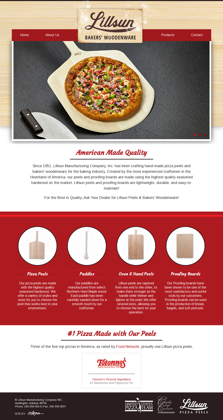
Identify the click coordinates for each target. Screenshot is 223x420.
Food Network (127, 347)
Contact (197, 35)
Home (24, 35)
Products (168, 35)
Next (204, 90)
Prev (19, 90)
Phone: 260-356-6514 (28, 406)
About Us (52, 35)
